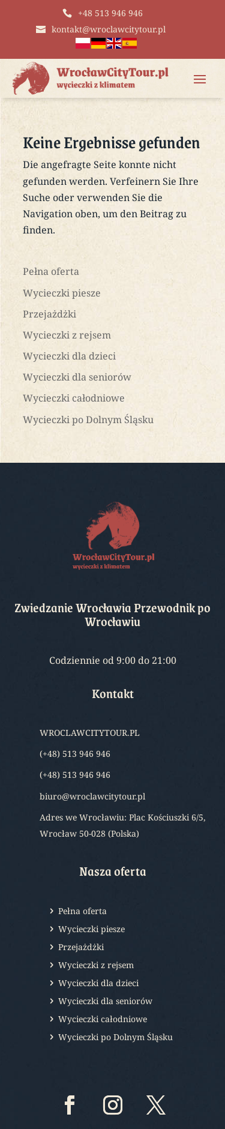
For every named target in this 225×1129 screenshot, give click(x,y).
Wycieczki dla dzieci (69, 356)
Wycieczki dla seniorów (77, 377)
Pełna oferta (51, 271)
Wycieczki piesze (62, 293)
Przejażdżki (49, 314)
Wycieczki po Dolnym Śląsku (88, 419)
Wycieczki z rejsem (67, 335)
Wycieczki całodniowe (74, 398)
